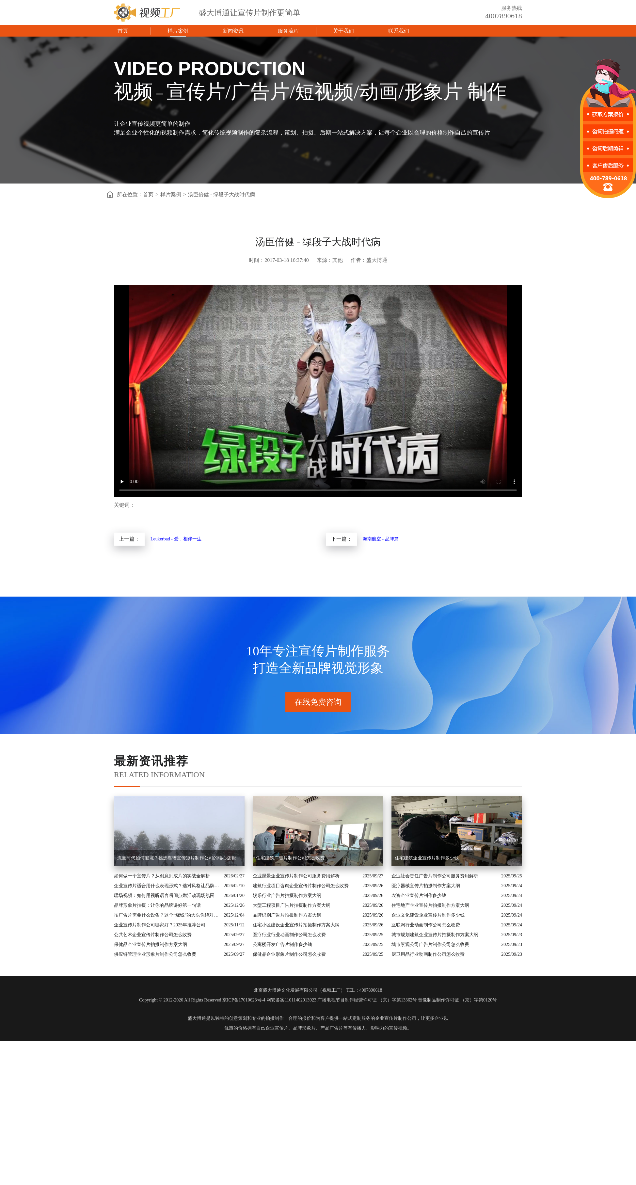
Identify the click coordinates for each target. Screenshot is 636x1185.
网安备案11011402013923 (291, 1000)
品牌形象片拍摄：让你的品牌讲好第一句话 (157, 905)
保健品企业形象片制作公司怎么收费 (289, 954)
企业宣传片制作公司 (395, 1018)
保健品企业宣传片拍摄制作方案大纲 (150, 944)
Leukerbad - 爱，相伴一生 (176, 538)
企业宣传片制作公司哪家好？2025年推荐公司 (159, 924)
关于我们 (343, 31)
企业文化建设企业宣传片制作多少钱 (428, 915)
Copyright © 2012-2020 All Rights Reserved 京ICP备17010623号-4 (202, 1000)
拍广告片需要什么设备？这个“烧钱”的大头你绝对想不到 (167, 915)
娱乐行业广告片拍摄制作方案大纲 (287, 895)
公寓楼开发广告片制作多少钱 (282, 944)
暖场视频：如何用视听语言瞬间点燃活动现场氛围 (164, 895)
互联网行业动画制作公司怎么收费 (425, 924)
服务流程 (288, 31)
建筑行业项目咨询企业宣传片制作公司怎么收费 (301, 885)
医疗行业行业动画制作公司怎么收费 (289, 934)
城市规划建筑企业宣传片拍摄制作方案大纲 (434, 934)
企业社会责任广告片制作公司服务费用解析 (434, 875)
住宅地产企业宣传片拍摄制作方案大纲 (430, 905)
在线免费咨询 (318, 702)
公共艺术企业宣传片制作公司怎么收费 (153, 934)
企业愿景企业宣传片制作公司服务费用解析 (296, 875)
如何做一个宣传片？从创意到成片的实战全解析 (162, 875)
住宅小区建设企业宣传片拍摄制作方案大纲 (296, 924)
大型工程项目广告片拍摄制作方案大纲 (291, 905)
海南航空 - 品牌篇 (381, 538)
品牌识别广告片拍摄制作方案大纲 (287, 915)
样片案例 (177, 31)
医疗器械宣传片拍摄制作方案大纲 (425, 885)
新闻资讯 (233, 31)
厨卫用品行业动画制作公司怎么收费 (428, 954)
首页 (123, 31)
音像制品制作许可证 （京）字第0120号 (457, 1000)
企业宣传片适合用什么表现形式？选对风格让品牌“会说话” (167, 885)
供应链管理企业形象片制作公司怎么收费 (155, 954)
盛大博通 (197, 1018)
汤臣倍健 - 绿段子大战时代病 (221, 194)
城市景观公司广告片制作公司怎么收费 (430, 944)
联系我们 (398, 31)
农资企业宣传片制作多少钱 (418, 895)
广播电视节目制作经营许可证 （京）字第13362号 (367, 1000)
